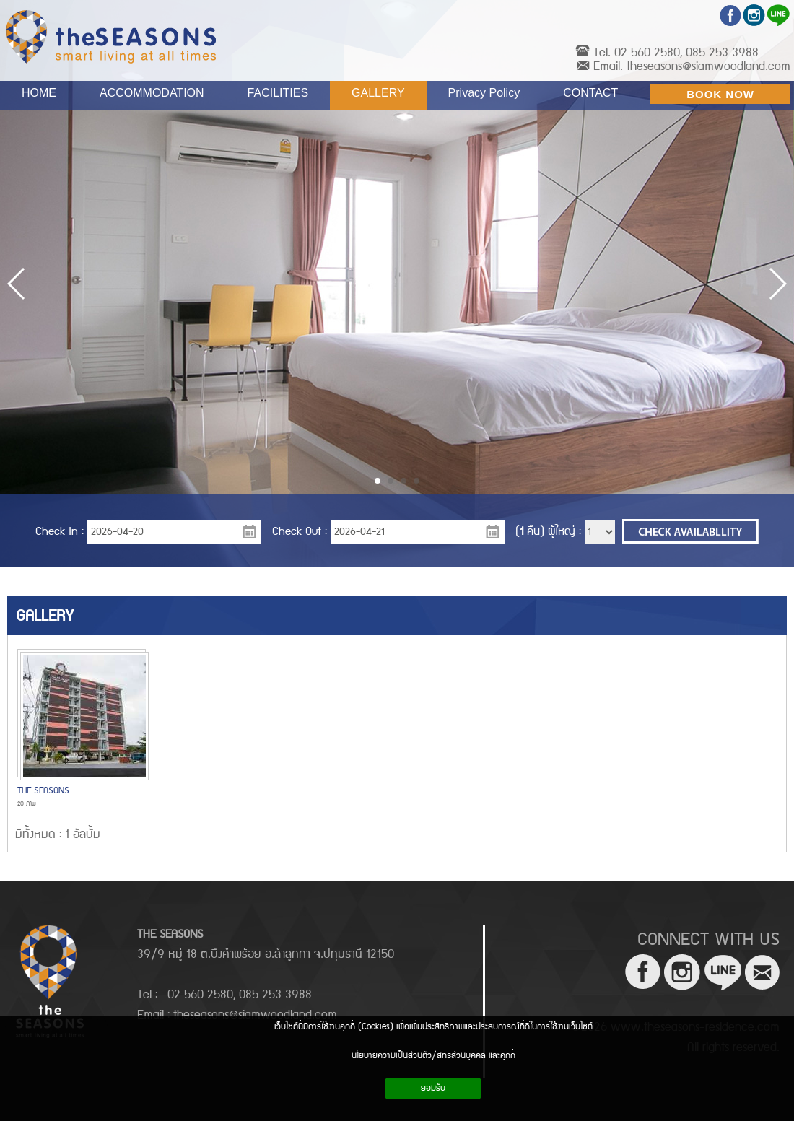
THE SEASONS (43, 790)
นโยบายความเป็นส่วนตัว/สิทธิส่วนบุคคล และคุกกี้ (433, 1055)
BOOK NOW (720, 94)
